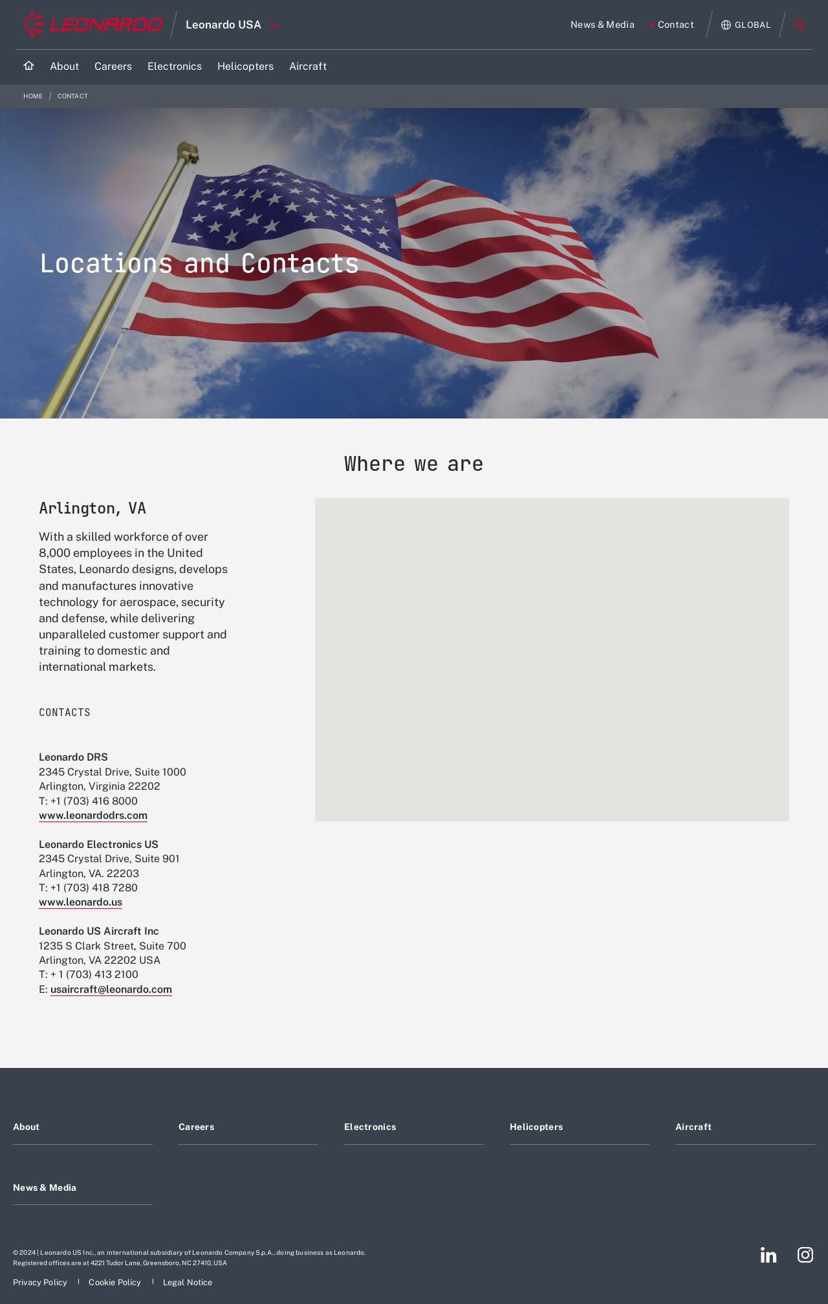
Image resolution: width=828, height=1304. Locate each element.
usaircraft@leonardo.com (111, 989)
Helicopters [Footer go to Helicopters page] (536, 1127)
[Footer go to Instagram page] (805, 1255)
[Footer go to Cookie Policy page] (116, 1282)
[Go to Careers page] (113, 67)
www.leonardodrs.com (93, 815)
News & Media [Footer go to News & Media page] (44, 1187)
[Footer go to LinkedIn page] (768, 1255)
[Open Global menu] (746, 25)
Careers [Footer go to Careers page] (196, 1127)
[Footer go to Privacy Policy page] (41, 1282)
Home (34, 96)
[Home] (28, 67)
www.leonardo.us (80, 902)
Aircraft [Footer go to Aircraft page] (693, 1127)
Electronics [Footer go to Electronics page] (370, 1127)
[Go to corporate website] (92, 24)
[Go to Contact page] (672, 24)
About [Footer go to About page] (26, 1127)
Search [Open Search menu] (799, 24)
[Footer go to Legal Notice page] (188, 1282)
